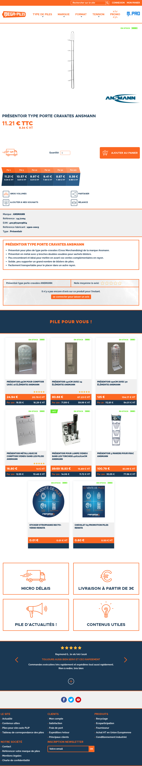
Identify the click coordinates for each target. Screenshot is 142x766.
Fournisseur (102, 728)
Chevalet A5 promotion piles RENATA (91, 526)
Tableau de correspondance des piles (23, 732)
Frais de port (56, 728)
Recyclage (102, 718)
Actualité (7, 718)
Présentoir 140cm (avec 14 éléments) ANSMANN (67, 383)
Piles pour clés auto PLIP (16, 728)
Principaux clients (59, 737)
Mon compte (56, 718)
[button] (16, 659)
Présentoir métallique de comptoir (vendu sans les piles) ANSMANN (25, 456)
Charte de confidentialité (16, 760)
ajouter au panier (124, 152)
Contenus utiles (11, 723)
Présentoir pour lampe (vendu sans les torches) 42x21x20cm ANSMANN (70, 456)
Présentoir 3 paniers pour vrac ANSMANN (115, 455)
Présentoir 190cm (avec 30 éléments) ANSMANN (112, 383)
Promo (115, 14)
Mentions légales (11, 755)
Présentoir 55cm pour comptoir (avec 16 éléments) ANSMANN (25, 383)
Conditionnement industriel (111, 737)
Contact (6, 746)
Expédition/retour (59, 732)
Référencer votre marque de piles (21, 751)
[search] (107, 3)
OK (91, 748)
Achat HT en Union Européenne (113, 732)
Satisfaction (55, 723)
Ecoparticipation (105, 723)
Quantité (59, 152)
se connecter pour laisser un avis (71, 296)
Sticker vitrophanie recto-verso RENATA (45, 526)
